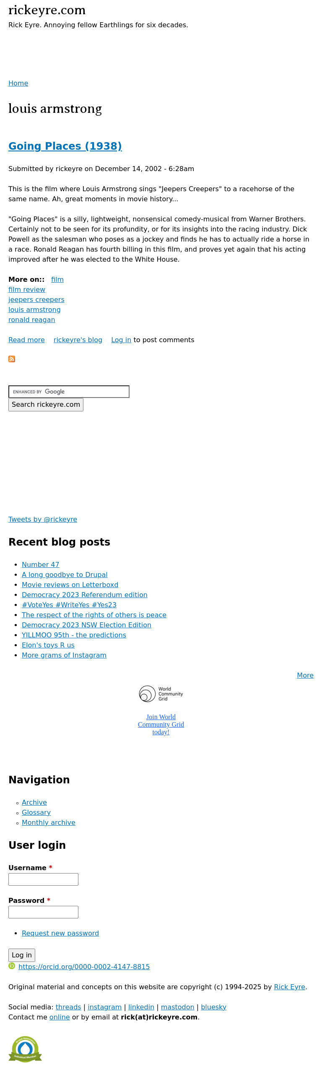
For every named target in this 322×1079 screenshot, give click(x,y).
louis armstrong (34, 310)
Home (18, 83)
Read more (26, 340)
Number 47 (41, 565)
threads (68, 1007)
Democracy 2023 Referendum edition (85, 595)
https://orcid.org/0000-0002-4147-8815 (79, 967)
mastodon (178, 1007)
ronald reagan (31, 320)
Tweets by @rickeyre (42, 519)
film (57, 279)
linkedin (141, 1007)
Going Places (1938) (65, 146)
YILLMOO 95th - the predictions (74, 635)
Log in (121, 340)
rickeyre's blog (78, 340)
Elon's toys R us (48, 645)
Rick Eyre (289, 987)
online (59, 1017)
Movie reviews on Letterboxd (70, 585)
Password (29, 901)
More (305, 675)
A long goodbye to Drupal (65, 575)
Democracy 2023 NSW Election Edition (86, 625)
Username (30, 868)
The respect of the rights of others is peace (94, 615)
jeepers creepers (36, 300)
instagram (105, 1007)
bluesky (213, 1007)
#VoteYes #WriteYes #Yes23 (69, 605)
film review (26, 290)
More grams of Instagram (64, 655)
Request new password (60, 933)
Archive (34, 802)
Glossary (36, 812)
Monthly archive (48, 823)
